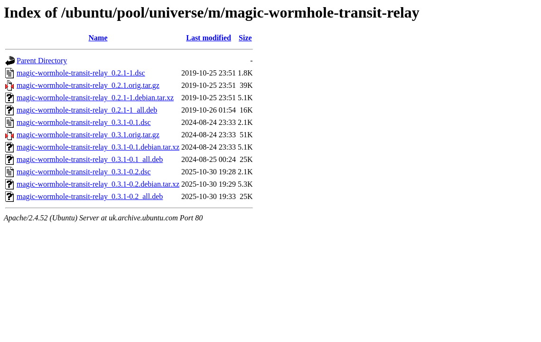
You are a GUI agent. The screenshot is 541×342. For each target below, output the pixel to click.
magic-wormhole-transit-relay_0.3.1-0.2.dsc (84, 172)
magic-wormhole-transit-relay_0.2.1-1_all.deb (87, 110)
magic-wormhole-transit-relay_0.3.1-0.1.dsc (84, 122)
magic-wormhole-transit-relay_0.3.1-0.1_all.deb (90, 159)
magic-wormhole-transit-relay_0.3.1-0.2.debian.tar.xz (98, 184)
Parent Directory (42, 61)
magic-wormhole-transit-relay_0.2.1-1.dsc (81, 73)
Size (245, 38)
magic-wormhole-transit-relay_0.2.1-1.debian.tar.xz (95, 98)
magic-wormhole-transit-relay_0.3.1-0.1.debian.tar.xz (98, 147)
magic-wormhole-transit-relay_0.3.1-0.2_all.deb (90, 196)
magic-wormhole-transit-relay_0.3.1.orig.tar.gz (88, 135)
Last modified (208, 38)
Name (98, 38)
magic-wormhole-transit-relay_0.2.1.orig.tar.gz (88, 85)
